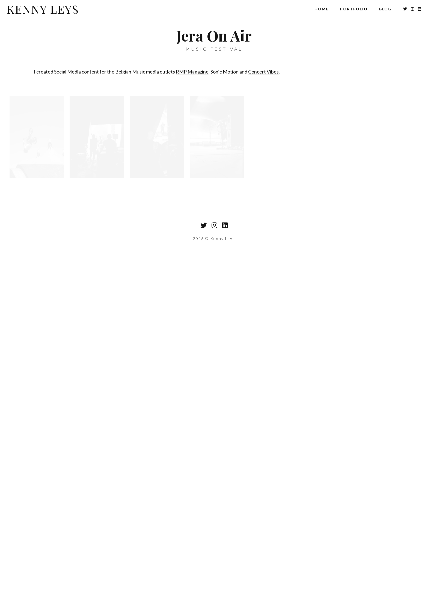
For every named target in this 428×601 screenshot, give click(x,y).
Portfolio (354, 9)
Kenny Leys (43, 9)
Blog (385, 9)
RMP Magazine (192, 72)
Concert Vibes (263, 72)
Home (321, 9)
